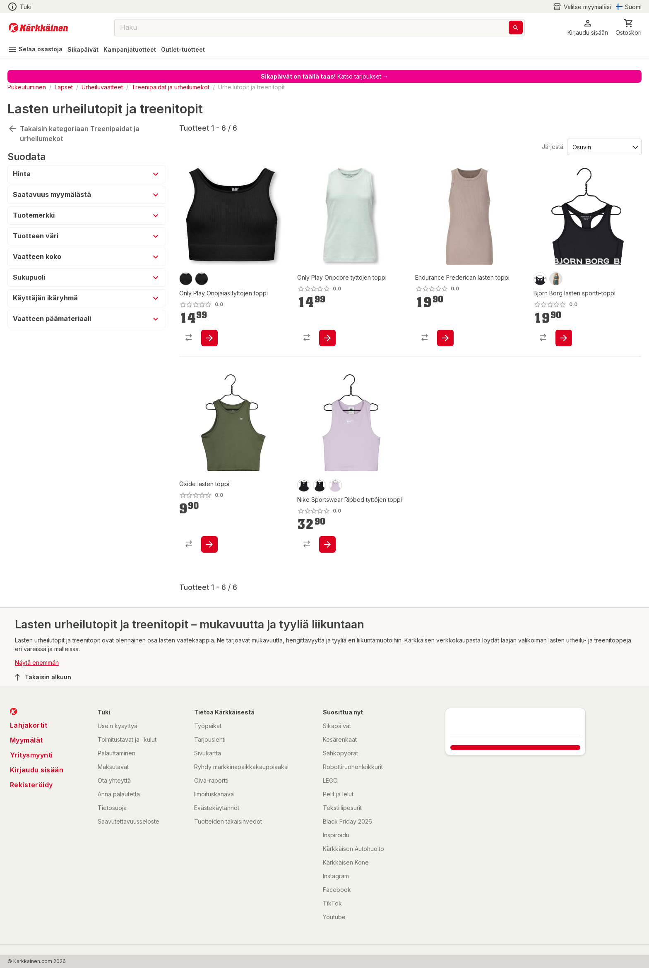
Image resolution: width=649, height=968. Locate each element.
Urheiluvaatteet (102, 87)
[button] (587, 27)
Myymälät (26, 740)
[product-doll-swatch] (335, 485)
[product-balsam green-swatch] (555, 278)
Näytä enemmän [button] (37, 662)
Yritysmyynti (31, 755)
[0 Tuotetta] (628, 27)
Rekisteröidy (31, 785)
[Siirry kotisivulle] (38, 28)
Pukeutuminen (26, 87)
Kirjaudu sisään (37, 770)
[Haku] (516, 27)
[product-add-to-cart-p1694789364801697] (563, 338)
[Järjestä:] (603, 146)
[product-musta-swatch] (185, 278)
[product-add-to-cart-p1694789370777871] (327, 338)
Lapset (64, 87)
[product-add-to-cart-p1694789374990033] (445, 338)
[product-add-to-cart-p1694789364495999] (209, 544)
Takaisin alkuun (43, 677)
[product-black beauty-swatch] (540, 278)
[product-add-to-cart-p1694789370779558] (209, 338)
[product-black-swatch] (201, 278)
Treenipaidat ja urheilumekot (170, 87)
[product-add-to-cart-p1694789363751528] (327, 544)
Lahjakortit (29, 725)
